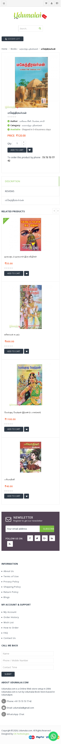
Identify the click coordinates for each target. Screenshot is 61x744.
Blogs (5, 597)
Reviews (9, 191)
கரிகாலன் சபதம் (12, 334)
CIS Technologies (21, 733)
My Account (8, 612)
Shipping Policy (11, 586)
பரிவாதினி (9, 479)
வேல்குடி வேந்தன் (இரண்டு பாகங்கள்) (22, 412)
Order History (10, 617)
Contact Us (8, 638)
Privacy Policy (10, 581)
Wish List (7, 622)
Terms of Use (10, 576)
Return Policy (10, 592)
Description (12, 181)
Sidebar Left (12, 38)
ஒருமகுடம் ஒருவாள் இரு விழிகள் (20, 256)
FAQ (4, 632)
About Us (7, 571)
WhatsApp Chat (15, 714)
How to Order (10, 627)
